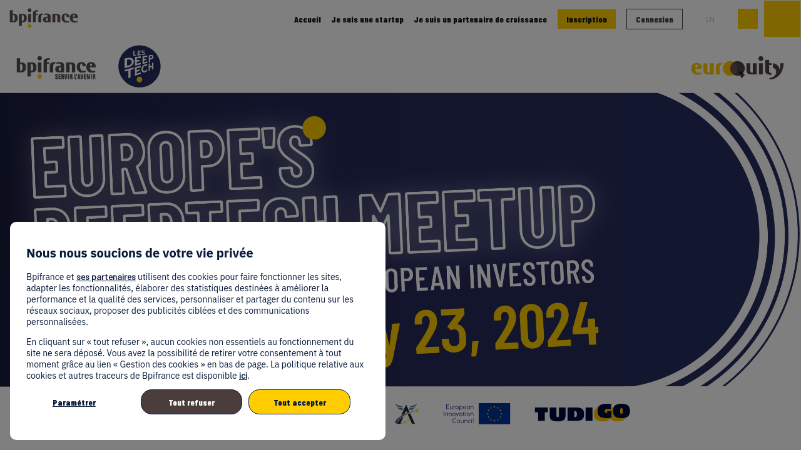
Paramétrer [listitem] (74, 402)
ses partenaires (106, 276)
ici (243, 375)
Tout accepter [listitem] (299, 402)
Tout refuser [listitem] (191, 402)
